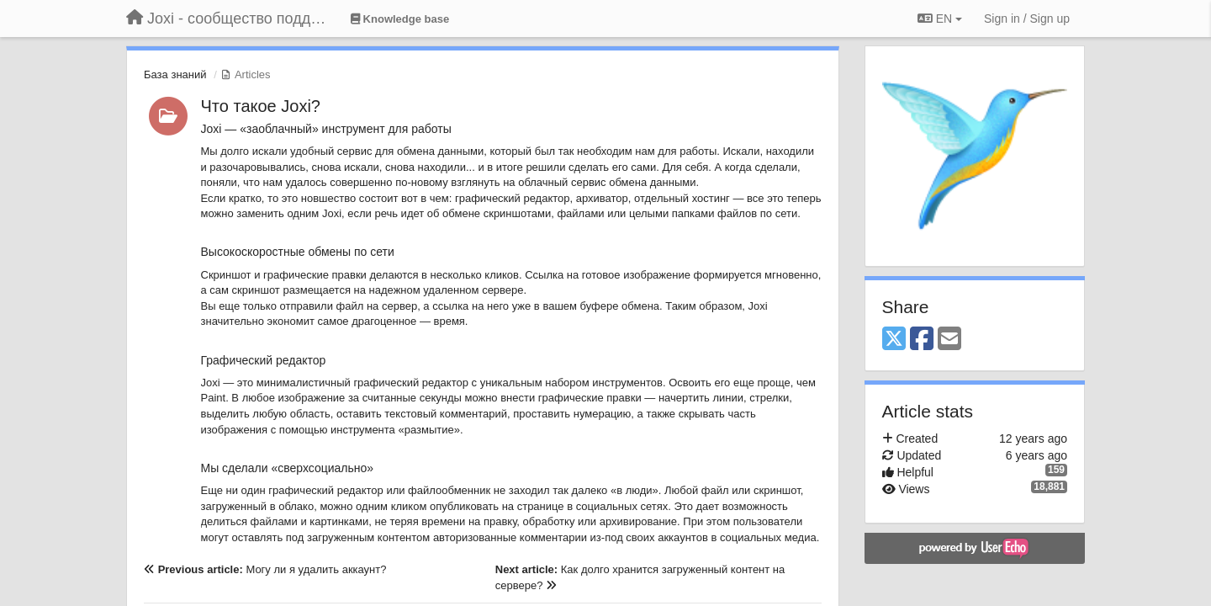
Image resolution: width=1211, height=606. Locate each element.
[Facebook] (921, 339)
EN (940, 18)
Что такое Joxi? (260, 106)
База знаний (175, 74)
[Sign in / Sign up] (1026, 18)
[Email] (949, 339)
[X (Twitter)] (894, 339)
